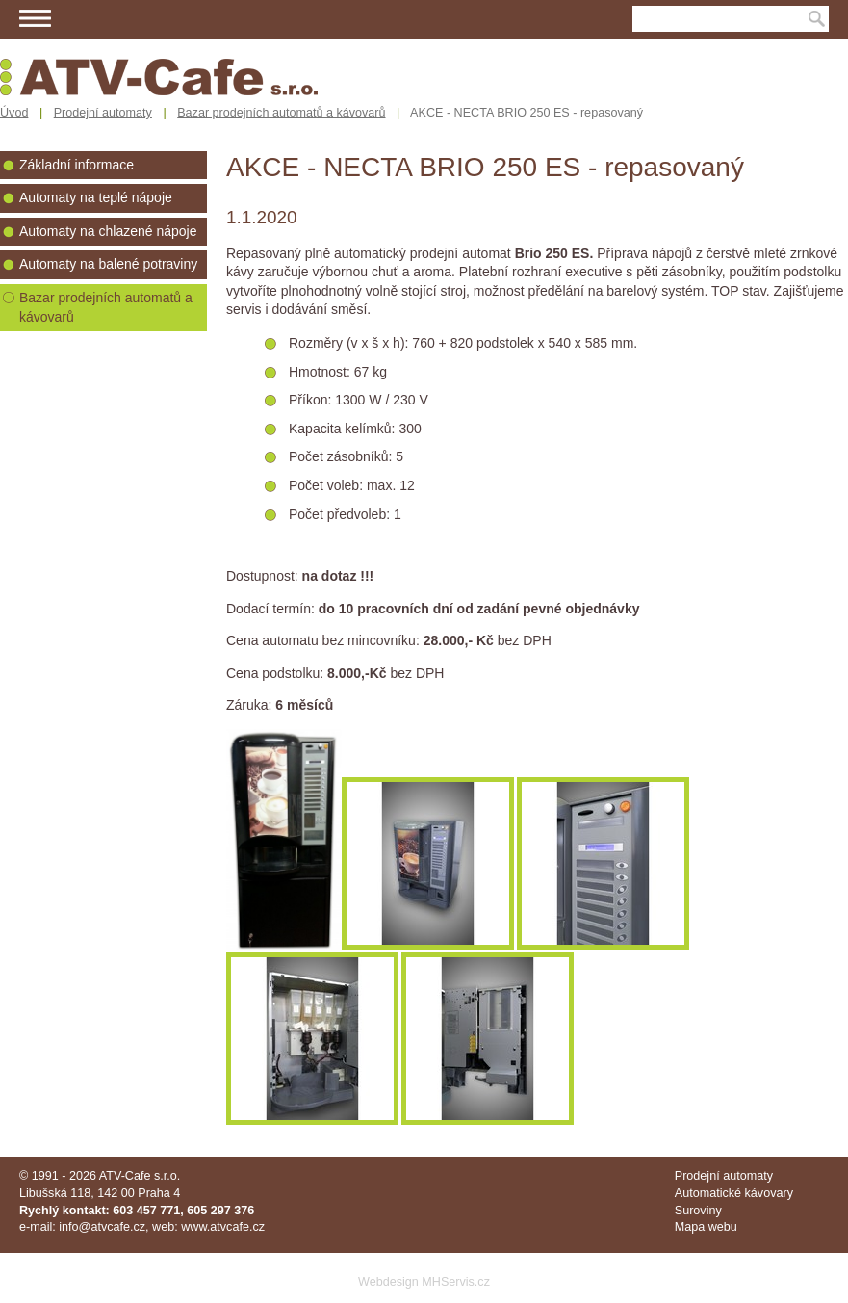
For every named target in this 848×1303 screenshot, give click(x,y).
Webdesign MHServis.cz (424, 1282)
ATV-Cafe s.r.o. (139, 1176)
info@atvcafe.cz (102, 1227)
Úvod (14, 112)
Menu (35, 18)
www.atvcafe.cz (223, 1227)
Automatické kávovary (734, 1193)
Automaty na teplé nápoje (95, 197)
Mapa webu (706, 1227)
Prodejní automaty (103, 112)
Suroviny (698, 1210)
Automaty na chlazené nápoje (107, 231)
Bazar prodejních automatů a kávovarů (281, 112)
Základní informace (76, 164)
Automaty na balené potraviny (108, 264)
